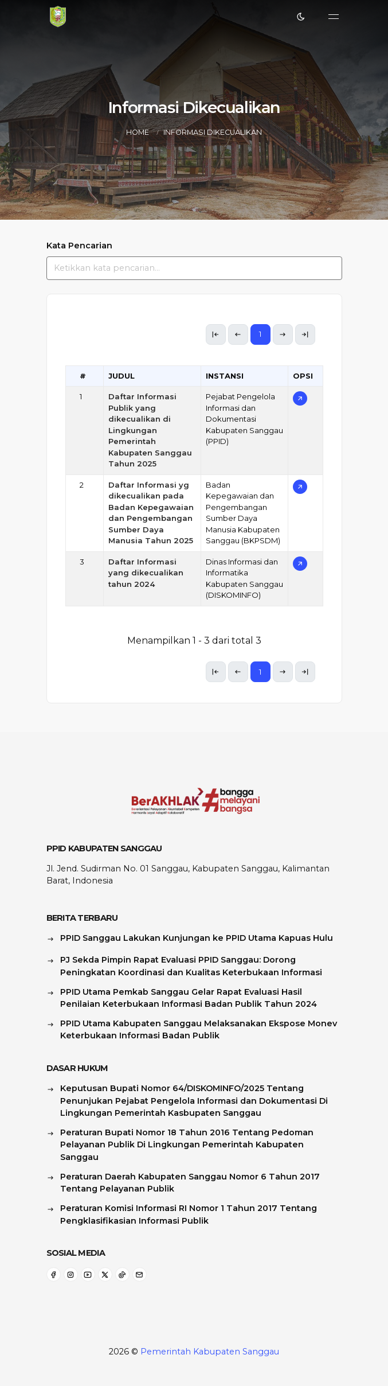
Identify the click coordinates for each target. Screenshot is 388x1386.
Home (137, 132)
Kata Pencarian (79, 245)
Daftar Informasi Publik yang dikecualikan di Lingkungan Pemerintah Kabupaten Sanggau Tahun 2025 (150, 430)
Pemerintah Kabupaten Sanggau (209, 1351)
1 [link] (260, 333)
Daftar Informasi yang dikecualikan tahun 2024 (145, 573)
